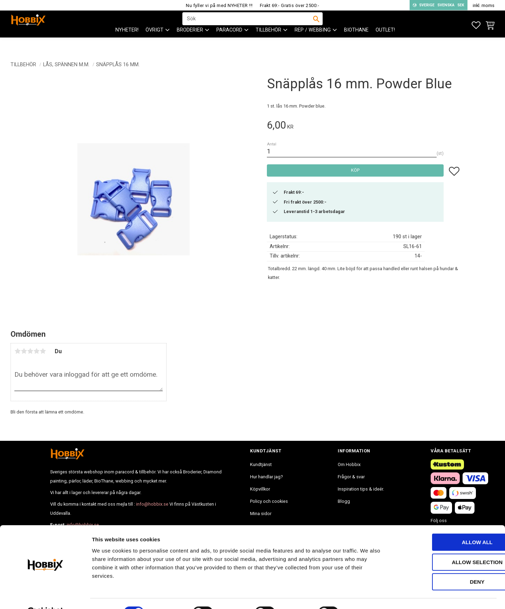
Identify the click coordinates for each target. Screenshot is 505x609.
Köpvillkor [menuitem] (260, 489)
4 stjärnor (36, 351)
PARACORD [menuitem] (229, 42)
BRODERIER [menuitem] (190, 42)
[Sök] (316, 24)
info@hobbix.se (152, 504)
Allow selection (446, 545)
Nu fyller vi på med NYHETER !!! (219, 5)
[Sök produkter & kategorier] (248, 24)
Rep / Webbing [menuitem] (313, 42)
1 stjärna (17, 351)
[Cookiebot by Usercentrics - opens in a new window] (45, 595)
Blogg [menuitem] (344, 501)
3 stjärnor (30, 351)
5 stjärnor (43, 351)
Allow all (446, 525)
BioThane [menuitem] (356, 42)
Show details (368, 595)
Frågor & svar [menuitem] (351, 476)
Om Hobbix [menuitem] (349, 464)
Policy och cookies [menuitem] (269, 501)
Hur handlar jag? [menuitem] (266, 476)
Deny (446, 565)
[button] (476, 25)
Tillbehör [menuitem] (268, 42)
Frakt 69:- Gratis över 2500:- (289, 5)
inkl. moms (483, 5)
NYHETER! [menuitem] (127, 42)
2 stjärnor (24, 351)
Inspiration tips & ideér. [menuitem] (361, 489)
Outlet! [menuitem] (385, 42)
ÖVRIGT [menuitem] (154, 42)
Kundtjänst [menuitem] (261, 464)
